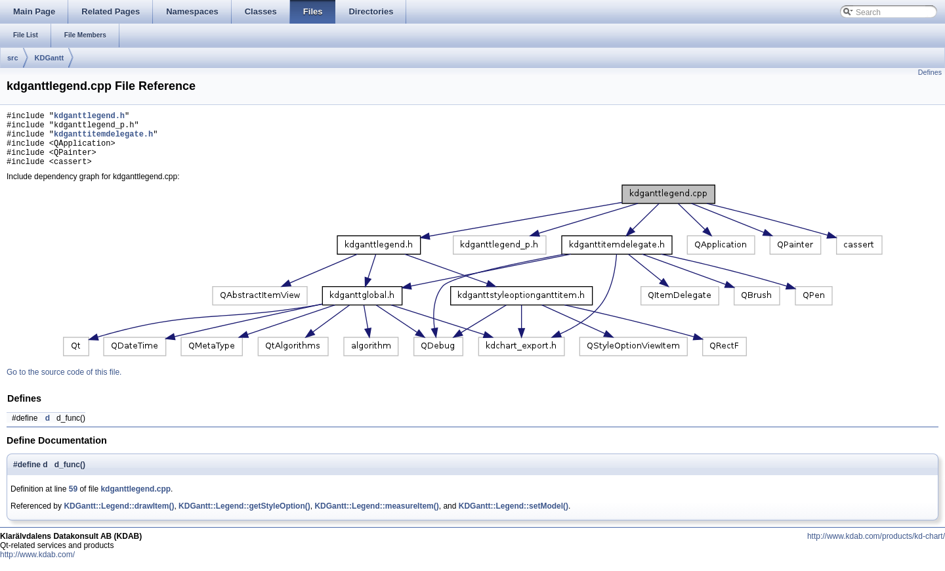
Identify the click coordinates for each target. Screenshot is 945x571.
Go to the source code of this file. (64, 384)
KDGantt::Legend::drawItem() (119, 517)
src (12, 58)
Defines (930, 72)
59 (73, 500)
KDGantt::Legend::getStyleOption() (244, 517)
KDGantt (49, 58)
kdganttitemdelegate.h (103, 139)
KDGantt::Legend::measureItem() (376, 517)
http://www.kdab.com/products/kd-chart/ (876, 548)
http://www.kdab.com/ (37, 566)
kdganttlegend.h (89, 117)
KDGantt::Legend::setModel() (513, 517)
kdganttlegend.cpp (135, 500)
